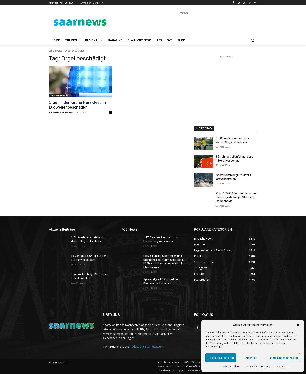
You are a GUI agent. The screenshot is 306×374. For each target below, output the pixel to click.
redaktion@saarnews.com (147, 346)
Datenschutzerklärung (258, 366)
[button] (298, 325)
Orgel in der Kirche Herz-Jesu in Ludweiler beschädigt (77, 105)
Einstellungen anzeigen (283, 358)
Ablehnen (251, 358)
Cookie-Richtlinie (230, 366)
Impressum (282, 366)
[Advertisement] (182, 24)
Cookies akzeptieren (221, 358)
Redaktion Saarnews (61, 112)
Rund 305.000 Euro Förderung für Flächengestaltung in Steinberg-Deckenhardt (236, 197)
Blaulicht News (57, 95)
